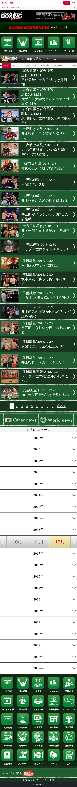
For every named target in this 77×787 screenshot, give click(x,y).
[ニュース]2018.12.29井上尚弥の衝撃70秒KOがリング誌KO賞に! (46, 311)
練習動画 (38, 50)
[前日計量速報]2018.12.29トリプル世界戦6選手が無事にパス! (44, 376)
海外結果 (23, 744)
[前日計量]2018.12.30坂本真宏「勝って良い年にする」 (43, 279)
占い (69, 763)
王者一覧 (23, 708)
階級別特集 (54, 708)
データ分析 (69, 50)
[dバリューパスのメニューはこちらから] (73, 3)
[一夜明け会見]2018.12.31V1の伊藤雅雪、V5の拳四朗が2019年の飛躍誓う (44, 149)
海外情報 (69, 744)
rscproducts (58, 65)
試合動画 (8, 726)
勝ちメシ (38, 763)
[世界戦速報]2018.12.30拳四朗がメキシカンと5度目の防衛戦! (44, 214)
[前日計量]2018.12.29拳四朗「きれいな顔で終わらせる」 (45, 327)
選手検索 (69, 690)
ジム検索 (54, 726)
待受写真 (38, 726)
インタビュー (69, 708)
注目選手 (69, 726)
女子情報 (45, 65)
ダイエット (31, 65)
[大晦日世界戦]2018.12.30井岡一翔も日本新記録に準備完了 (45, 230)
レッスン (54, 763)
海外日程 (8, 744)
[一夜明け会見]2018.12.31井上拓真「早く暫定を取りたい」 (43, 133)
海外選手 (38, 744)
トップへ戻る (17, 774)
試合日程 (8, 50)
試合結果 (23, 50)
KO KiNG (17, 65)
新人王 (38, 690)
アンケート (23, 763)
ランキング (54, 50)
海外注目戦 (54, 744)
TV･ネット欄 (8, 708)
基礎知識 (8, 763)
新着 (6, 65)
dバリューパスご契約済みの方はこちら (13, 7)
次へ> (61, 406)
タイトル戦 (38, 708)
